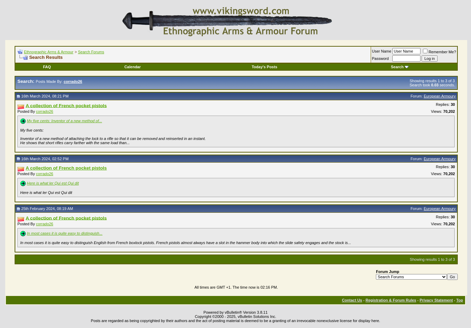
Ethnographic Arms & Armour (49, 52)
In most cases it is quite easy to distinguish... (64, 233)
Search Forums (91, 52)
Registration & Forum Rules (390, 300)
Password (380, 58)
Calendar (132, 67)
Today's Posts (264, 67)
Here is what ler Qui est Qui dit (53, 183)
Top (459, 300)
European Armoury (440, 96)
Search (400, 67)
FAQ (47, 67)
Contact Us (352, 300)
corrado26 (44, 111)
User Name (382, 51)
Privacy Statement (436, 300)
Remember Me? (439, 52)
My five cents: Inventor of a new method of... (64, 121)
